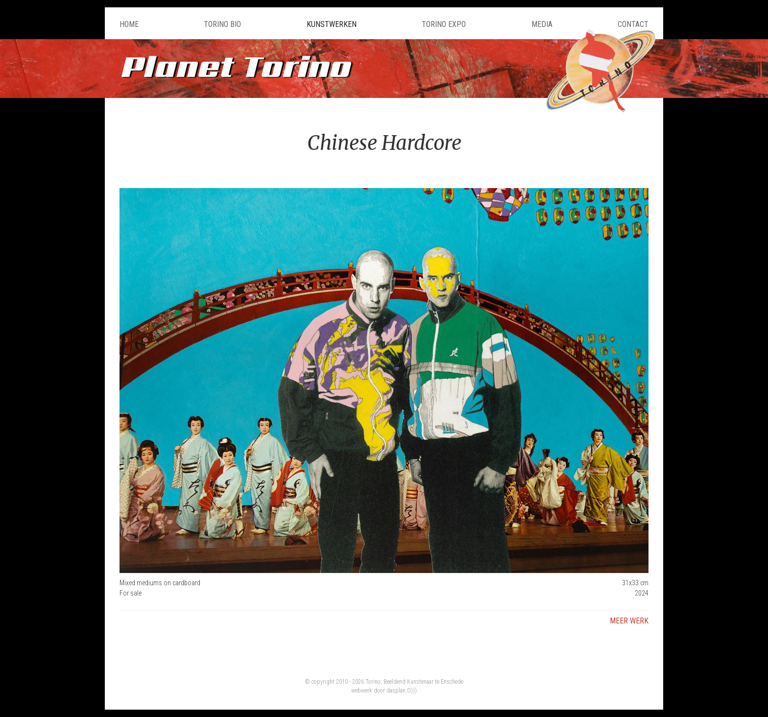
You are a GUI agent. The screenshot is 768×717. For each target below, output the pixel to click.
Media (541, 24)
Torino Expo (444, 24)
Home (129, 24)
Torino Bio (222, 24)
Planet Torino (235, 66)
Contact (633, 24)
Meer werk (629, 620)
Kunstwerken (332, 24)
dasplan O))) (401, 690)
